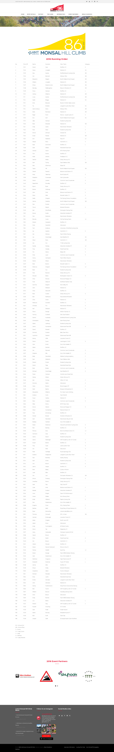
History (40, 14)
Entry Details (31, 14)
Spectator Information (69, 747)
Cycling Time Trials (80, 747)
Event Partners (73, 14)
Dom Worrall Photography (92, 747)
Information (61, 14)
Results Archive (87, 14)
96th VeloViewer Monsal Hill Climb (27, 747)
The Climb (50, 14)
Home (22, 14)
